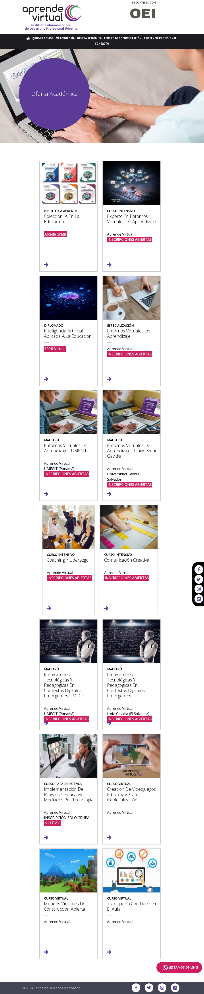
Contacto (102, 44)
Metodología (65, 38)
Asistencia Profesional (160, 38)
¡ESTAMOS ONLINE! (179, 968)
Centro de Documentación (122, 38)
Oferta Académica (89, 38)
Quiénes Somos (42, 38)
